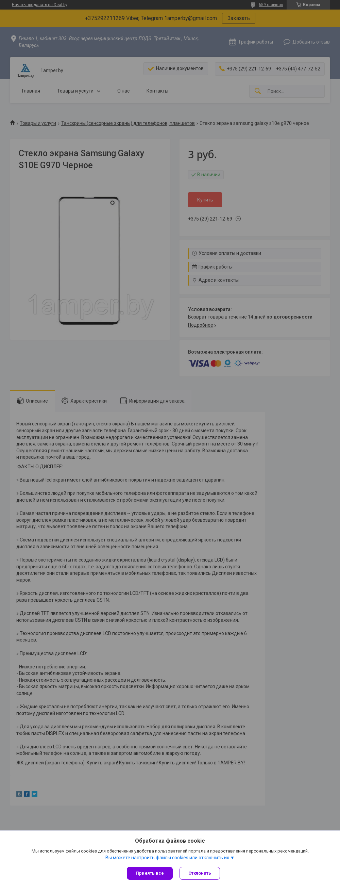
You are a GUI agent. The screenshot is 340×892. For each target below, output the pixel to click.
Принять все (150, 873)
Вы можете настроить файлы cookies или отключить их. (167, 857)
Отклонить (199, 873)
